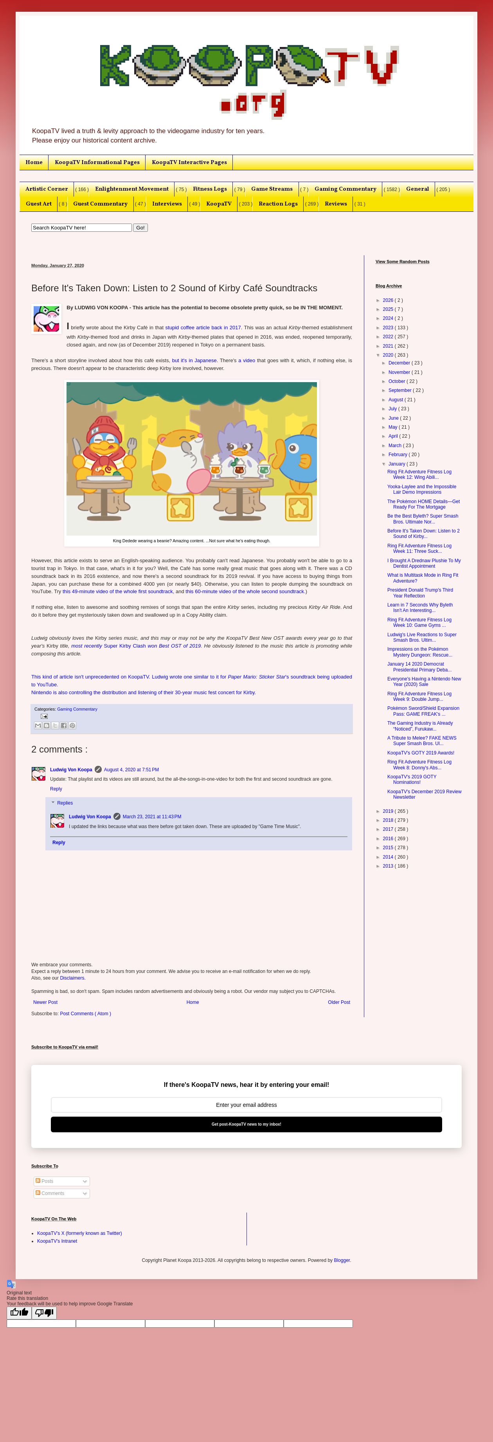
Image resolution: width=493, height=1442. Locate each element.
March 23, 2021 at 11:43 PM (152, 816)
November (400, 372)
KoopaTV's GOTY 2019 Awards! (420, 753)
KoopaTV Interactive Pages (189, 162)
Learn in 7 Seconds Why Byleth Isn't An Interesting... (420, 607)
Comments (50, 1193)
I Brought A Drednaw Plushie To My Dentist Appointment (424, 563)
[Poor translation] (44, 1313)
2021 (389, 346)
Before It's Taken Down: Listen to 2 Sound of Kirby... (423, 533)
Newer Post (45, 1002)
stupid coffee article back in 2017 (203, 327)
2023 (389, 327)
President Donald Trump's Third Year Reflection (420, 592)
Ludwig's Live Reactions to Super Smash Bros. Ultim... (422, 637)
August (397, 399)
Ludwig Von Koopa (71, 769)
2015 (389, 847)
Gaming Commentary (345, 189)
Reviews (336, 204)
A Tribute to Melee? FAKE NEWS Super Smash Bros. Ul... (422, 740)
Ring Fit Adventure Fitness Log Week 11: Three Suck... (419, 548)
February (398, 454)
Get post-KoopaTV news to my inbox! (246, 1124)
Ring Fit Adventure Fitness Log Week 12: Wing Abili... (419, 474)
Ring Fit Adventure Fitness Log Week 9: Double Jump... (419, 696)
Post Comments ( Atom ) (85, 1013)
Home (34, 162)
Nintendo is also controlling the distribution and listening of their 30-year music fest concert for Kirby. (143, 692)
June (394, 418)
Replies (65, 803)
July (393, 408)
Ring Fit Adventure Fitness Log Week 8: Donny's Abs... (419, 764)
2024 (389, 318)
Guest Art (39, 204)
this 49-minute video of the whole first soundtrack (118, 591)
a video (246, 360)
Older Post (339, 1002)
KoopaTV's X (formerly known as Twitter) (79, 1233)
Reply (56, 789)
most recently (87, 646)
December (400, 363)
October (398, 381)
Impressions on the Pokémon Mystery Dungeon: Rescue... (419, 651)
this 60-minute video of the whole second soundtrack (244, 591)
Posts (44, 1181)
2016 (389, 838)
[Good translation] (19, 1313)
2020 (389, 355)
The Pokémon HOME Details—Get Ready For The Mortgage (423, 504)
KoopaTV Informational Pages (97, 162)
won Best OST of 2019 (173, 646)
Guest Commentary (100, 204)
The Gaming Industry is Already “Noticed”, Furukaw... (420, 725)
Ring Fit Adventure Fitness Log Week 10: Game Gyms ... (419, 622)
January (398, 464)
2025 (389, 309)
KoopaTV (219, 204)
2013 (389, 866)
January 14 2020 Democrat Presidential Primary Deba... (419, 666)
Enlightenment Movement (132, 189)
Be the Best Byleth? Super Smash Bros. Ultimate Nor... (422, 518)
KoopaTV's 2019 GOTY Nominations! (411, 779)
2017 (389, 829)
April (394, 436)
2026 (389, 300)
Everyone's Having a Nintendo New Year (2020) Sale (424, 681)
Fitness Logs (210, 189)
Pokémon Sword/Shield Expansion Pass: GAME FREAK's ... (423, 711)
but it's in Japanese (194, 360)
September (401, 390)
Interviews (167, 204)
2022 (389, 336)
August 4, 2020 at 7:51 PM (131, 769)
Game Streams (272, 189)
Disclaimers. (72, 978)
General (417, 189)
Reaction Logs (278, 204)
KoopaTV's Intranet (57, 1241)
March (396, 445)
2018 (389, 820)
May (394, 427)
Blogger (342, 1260)
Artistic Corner (46, 189)
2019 (389, 811)
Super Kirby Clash (125, 646)
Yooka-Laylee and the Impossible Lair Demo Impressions (421, 489)
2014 (389, 857)
